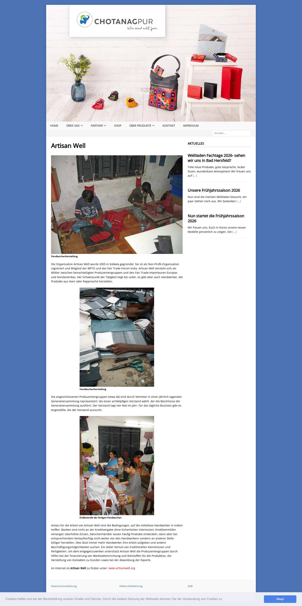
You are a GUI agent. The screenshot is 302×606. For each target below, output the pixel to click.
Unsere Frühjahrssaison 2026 (214, 190)
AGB (190, 586)
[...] (195, 175)
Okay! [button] (280, 599)
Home (54, 125)
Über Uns (73, 125)
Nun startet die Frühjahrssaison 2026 (216, 218)
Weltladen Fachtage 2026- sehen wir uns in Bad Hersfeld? (216, 158)
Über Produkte (140, 125)
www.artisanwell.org (121, 568)
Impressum (191, 125)
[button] (224, 599)
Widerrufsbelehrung (130, 586)
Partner (97, 125)
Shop (117, 125)
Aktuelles (196, 143)
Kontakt (168, 125)
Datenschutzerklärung (64, 586)
